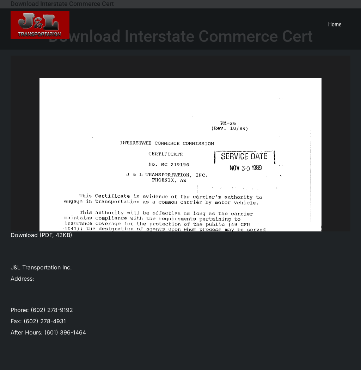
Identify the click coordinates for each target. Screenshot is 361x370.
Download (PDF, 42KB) (41, 234)
